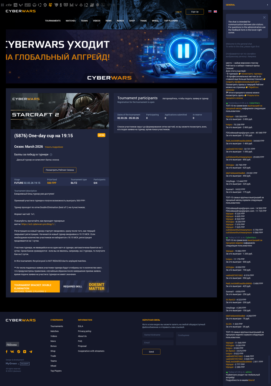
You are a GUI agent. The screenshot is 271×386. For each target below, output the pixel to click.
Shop (132, 20)
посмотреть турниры (252, 73)
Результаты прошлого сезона (242, 96)
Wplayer (230, 116)
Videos (96, 20)
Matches (71, 20)
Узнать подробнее (54, 147)
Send (151, 351)
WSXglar (230, 164)
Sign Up (195, 11)
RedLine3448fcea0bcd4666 (239, 140)
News (109, 20)
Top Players (171, 20)
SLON (228, 323)
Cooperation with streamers (91, 351)
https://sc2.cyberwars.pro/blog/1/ (37, 224)
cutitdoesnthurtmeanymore (239, 157)
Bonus (120, 20)
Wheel (155, 20)
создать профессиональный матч (242, 81)
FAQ (80, 341)
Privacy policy (84, 331)
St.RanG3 (230, 299)
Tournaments (53, 20)
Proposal (82, 346)
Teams (84, 20)
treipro (229, 124)
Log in (179, 11)
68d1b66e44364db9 (235, 173)
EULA (80, 326)
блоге (251, 380)
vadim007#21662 (234, 148)
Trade (143, 20)
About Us (82, 336)
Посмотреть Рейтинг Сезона (60, 169)
